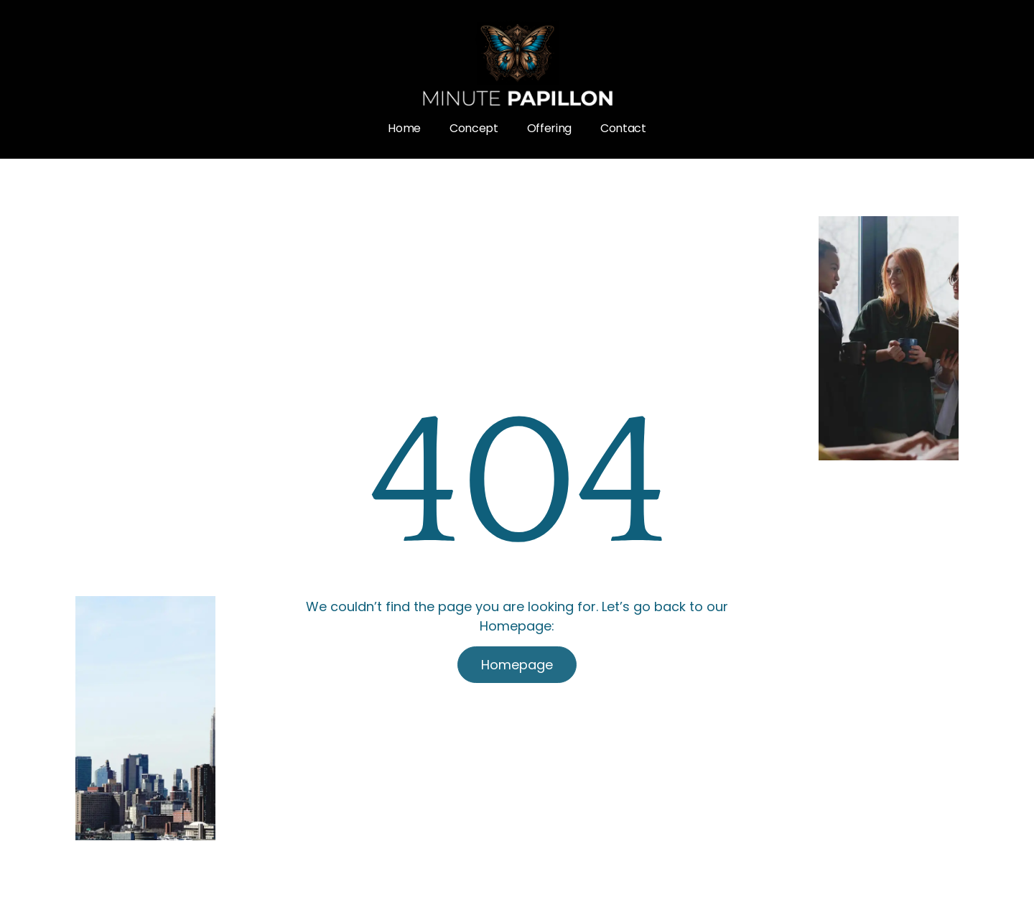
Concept (474, 128)
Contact (623, 128)
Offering (549, 128)
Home (404, 128)
